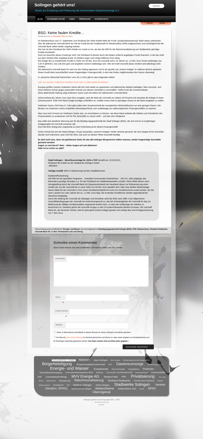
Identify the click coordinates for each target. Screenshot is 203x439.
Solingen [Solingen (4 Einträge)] (160, 413)
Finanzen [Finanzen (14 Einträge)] (148, 401)
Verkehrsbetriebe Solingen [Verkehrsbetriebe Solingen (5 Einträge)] (81, 421)
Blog (46, 19)
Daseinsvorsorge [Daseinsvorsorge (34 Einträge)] (129, 396)
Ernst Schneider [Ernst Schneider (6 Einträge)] (118, 401)
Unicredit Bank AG (66, 261)
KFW (141, 258)
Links (77, 19)
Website (63, 354)
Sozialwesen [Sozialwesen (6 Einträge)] (58, 417)
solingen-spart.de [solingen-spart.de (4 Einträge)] (44, 417)
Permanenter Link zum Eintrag (94, 261)
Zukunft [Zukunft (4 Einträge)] (141, 421)
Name (64, 327)
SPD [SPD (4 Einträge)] (68, 417)
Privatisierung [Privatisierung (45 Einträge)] (143, 408)
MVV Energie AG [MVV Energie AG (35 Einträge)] (85, 408)
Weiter (157, 23)
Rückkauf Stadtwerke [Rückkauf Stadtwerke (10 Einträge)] (119, 412)
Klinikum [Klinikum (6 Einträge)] (99, 405)
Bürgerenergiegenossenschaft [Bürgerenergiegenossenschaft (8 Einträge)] (91, 396)
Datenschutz (107, 19)
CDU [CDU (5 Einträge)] (110, 397)
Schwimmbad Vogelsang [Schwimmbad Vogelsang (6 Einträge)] (144, 413)
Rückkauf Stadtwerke (49, 261)
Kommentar (64, 288)
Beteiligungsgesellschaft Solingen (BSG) (121, 258)
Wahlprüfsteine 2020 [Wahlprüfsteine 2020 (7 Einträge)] (127, 421)
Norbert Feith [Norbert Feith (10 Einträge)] (111, 409)
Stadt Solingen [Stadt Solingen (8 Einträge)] (102, 417)
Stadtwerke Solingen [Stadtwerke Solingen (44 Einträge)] (132, 416)
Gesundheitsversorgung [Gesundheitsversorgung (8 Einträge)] (50, 404)
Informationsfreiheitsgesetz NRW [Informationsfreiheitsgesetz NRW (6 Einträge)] (79, 405)
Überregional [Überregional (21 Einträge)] (101, 424)
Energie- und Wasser (77, 258)
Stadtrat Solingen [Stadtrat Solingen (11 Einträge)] (82, 417)
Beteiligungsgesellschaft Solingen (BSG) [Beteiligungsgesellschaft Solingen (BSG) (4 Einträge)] (136, 392)
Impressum (90, 19)
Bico (77, 37)
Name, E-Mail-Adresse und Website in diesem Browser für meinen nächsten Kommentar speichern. (98, 362)
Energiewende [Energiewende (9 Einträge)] (101, 401)
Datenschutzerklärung (78, 367)
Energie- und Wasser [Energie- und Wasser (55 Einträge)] (69, 400)
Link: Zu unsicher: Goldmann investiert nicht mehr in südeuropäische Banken (80, 93)
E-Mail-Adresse (66, 341)
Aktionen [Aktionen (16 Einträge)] (84, 391)
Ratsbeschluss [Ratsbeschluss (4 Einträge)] (51, 413)
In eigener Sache (61, 19)
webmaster (101, 436)
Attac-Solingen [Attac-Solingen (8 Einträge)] (101, 392)
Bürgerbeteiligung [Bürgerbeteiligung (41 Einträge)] (57, 396)
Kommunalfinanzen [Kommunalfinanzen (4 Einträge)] (141, 405)
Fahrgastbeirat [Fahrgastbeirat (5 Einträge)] (133, 401)
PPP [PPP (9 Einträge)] (124, 409)
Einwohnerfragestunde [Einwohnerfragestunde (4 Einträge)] (155, 397)
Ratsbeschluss (149, 258)
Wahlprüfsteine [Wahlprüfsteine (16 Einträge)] (104, 420)
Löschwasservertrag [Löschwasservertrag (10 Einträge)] (56, 409)
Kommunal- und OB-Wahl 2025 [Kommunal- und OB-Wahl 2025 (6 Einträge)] (119, 405)
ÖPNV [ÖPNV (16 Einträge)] (152, 420)
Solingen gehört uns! (62, 5)
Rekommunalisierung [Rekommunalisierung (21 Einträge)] (89, 412)
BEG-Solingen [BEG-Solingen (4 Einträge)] (115, 392)
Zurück (141, 23)
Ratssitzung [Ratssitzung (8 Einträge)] (64, 412)
